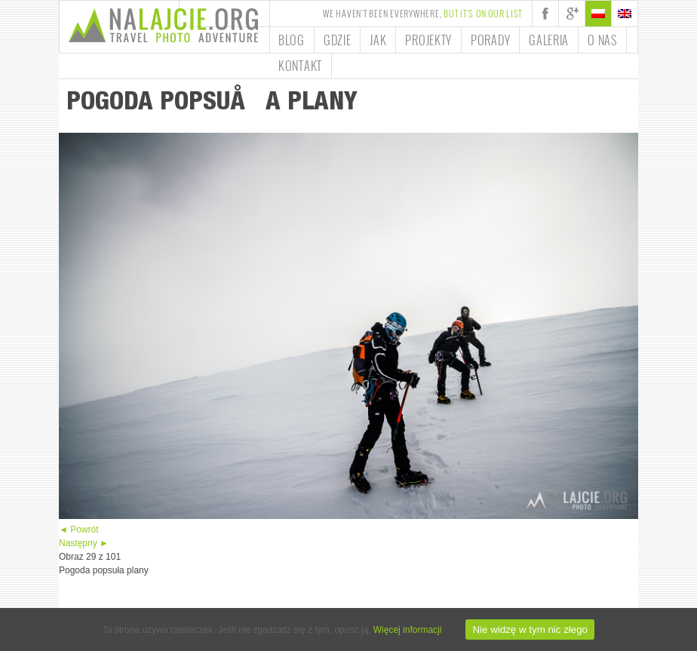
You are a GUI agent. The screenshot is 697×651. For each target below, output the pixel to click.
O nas (602, 40)
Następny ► (84, 543)
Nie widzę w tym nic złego (530, 629)
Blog (291, 40)
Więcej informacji (407, 630)
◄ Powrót (79, 529)
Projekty (428, 40)
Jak (378, 40)
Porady (490, 40)
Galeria (549, 40)
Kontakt (300, 66)
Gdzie (338, 40)
